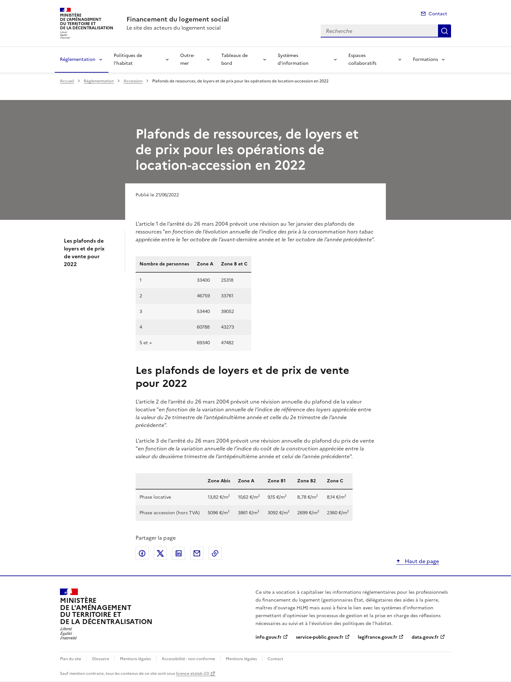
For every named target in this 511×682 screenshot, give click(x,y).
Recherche (444, 30)
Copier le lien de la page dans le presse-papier (215, 553)
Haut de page (421, 561)
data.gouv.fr (425, 637)
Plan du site (70, 659)
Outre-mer (187, 59)
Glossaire (100, 659)
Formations (425, 59)
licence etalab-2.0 (192, 673)
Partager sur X (160, 553)
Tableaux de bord (234, 59)
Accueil (67, 81)
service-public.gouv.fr (319, 637)
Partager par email (196, 553)
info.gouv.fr (269, 637)
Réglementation (77, 59)
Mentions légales (135, 659)
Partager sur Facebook (142, 553)
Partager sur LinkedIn (178, 553)
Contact (438, 13)
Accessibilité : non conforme (188, 659)
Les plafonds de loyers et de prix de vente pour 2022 (84, 252)
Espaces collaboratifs (362, 59)
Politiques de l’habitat (128, 59)
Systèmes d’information (293, 59)
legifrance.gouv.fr (377, 637)
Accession (133, 81)
